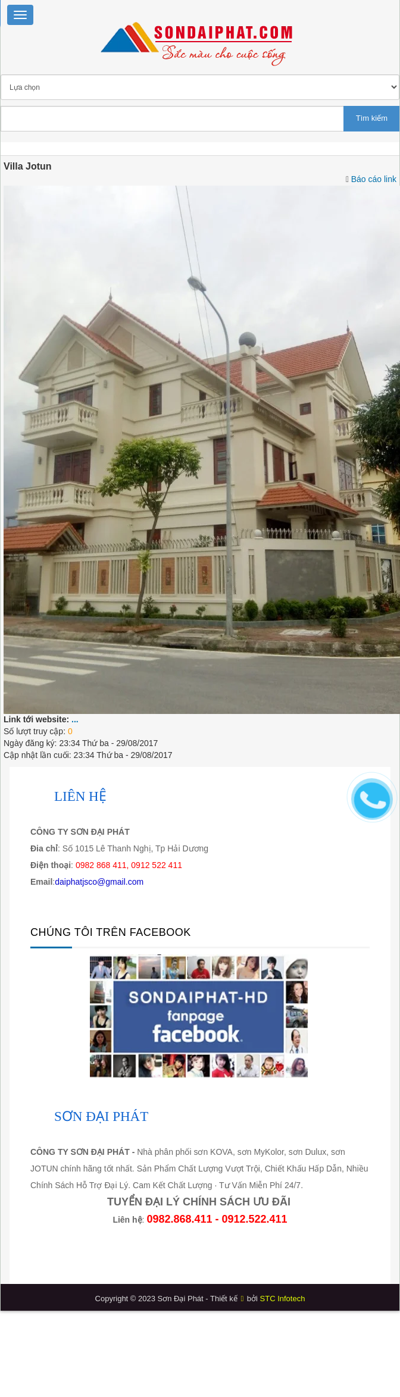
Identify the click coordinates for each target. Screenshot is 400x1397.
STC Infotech (282, 1298)
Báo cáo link (373, 179)
